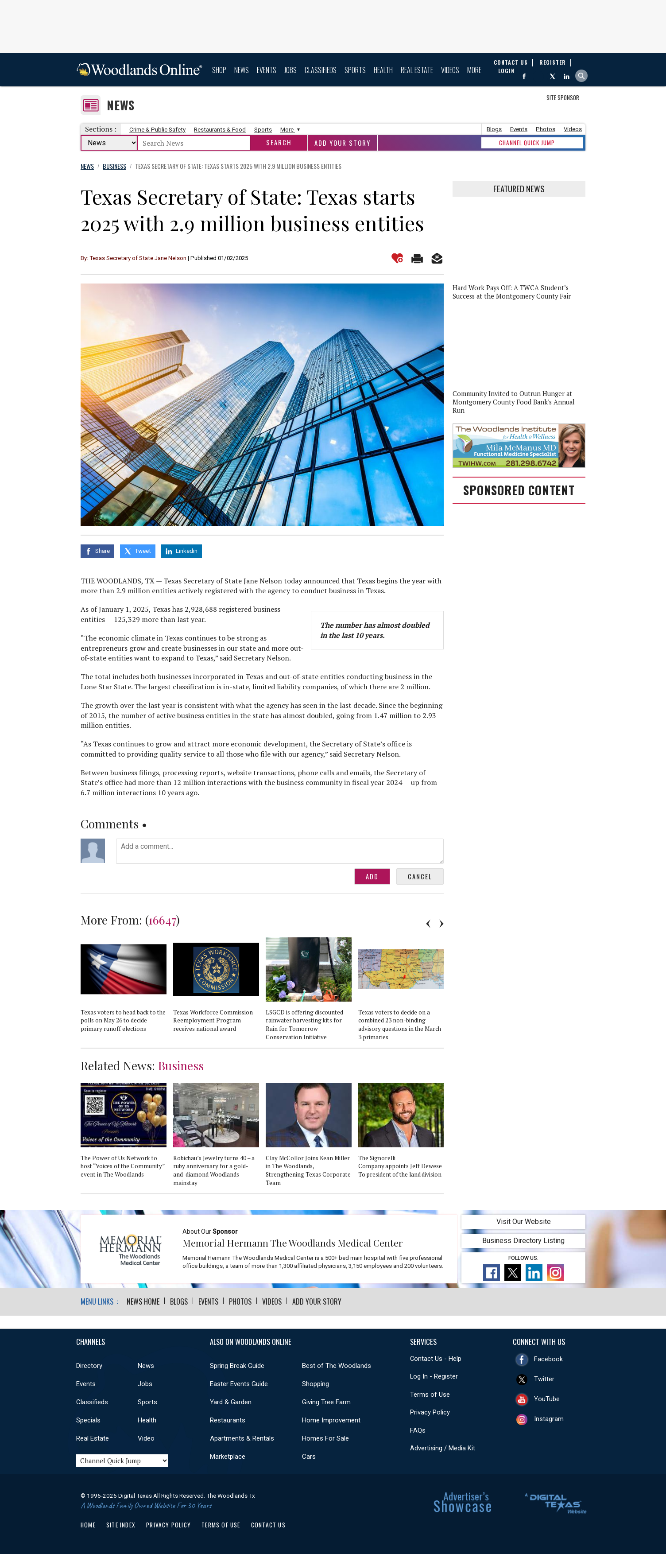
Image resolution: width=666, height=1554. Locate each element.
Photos (545, 129)
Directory (89, 1366)
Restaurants (227, 1420)
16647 (162, 920)
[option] (127, 988)
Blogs (494, 129)
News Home (143, 1301)
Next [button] (441, 923)
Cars (309, 1457)
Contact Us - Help (435, 1359)
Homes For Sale (325, 1438)
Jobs (290, 70)
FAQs (418, 1430)
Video (146, 1438)
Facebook (548, 1359)
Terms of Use (430, 1395)
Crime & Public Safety (157, 129)
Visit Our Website (523, 1221)
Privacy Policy (430, 1412)
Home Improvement (331, 1420)
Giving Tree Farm (326, 1402)
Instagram (549, 1419)
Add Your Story (342, 143)
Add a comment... (280, 851)
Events (266, 70)
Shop (219, 70)
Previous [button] (428, 923)
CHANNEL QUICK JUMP (527, 142)
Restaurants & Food (220, 129)
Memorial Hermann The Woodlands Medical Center (292, 1242)
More (474, 70)
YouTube (547, 1399)
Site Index (121, 1524)
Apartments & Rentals (242, 1438)
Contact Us (268, 1524)
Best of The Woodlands (336, 1366)
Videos (450, 70)
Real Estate (417, 70)
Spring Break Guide (237, 1366)
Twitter (544, 1379)
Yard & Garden (231, 1402)
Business (181, 1065)
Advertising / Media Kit (442, 1448)
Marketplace (227, 1457)
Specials (88, 1420)
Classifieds (321, 70)
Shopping (315, 1384)
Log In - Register (434, 1376)
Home (88, 1524)
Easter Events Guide (239, 1384)
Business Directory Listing (523, 1240)
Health (383, 70)
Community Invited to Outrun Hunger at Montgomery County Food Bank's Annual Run (514, 402)
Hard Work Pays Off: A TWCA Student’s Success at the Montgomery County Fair (512, 292)
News (241, 70)
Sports (355, 70)
